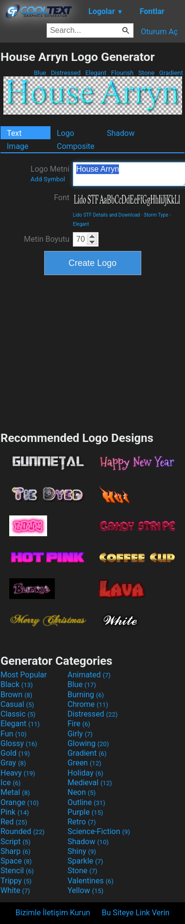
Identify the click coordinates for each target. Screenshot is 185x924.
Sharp (15, 851)
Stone (146, 72)
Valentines (90, 880)
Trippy (16, 880)
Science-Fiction (98, 831)
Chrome (87, 704)
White (15, 890)
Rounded (22, 831)
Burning (85, 694)
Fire (78, 723)
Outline (86, 802)
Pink (14, 812)
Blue (40, 72)
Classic (17, 714)
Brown (16, 694)
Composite (76, 146)
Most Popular (23, 674)
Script (15, 841)
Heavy (17, 772)
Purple (85, 812)
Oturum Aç (159, 31)
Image (18, 146)
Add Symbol (48, 179)
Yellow (85, 890)
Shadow (121, 133)
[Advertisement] (92, 352)
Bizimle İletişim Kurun (53, 912)
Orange (19, 802)
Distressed (65, 72)
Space (16, 860)
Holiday (85, 772)
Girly (80, 733)
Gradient (171, 72)
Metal (15, 792)
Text (14, 133)
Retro (81, 821)
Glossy (18, 743)
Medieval (89, 782)
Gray (13, 762)
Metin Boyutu (46, 239)
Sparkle (85, 860)
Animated (89, 674)
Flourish (122, 72)
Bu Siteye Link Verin (136, 912)
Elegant (96, 72)
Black (16, 684)
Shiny (81, 851)
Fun (13, 733)
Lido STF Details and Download (106, 215)
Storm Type (156, 215)
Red (13, 821)
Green (84, 762)
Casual (17, 704)
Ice (10, 782)
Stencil (17, 870)
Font (61, 197)
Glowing (88, 743)
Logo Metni (50, 173)
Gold (15, 753)
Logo (65, 133)
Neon (81, 792)
